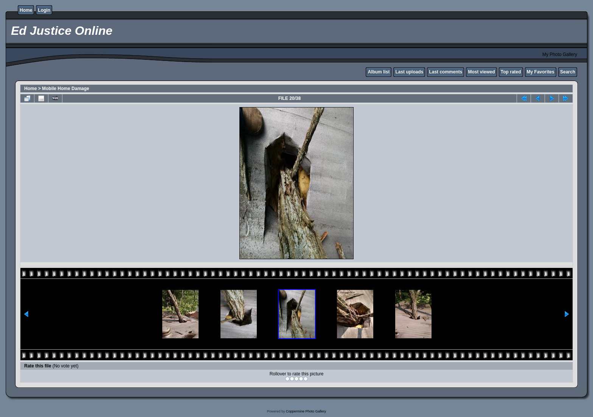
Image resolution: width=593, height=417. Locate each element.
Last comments (445, 72)
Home (26, 10)
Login (44, 10)
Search (567, 72)
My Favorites (540, 72)
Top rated (511, 72)
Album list (379, 72)
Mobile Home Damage (65, 88)
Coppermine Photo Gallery (306, 411)
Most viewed (481, 72)
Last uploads (409, 72)
